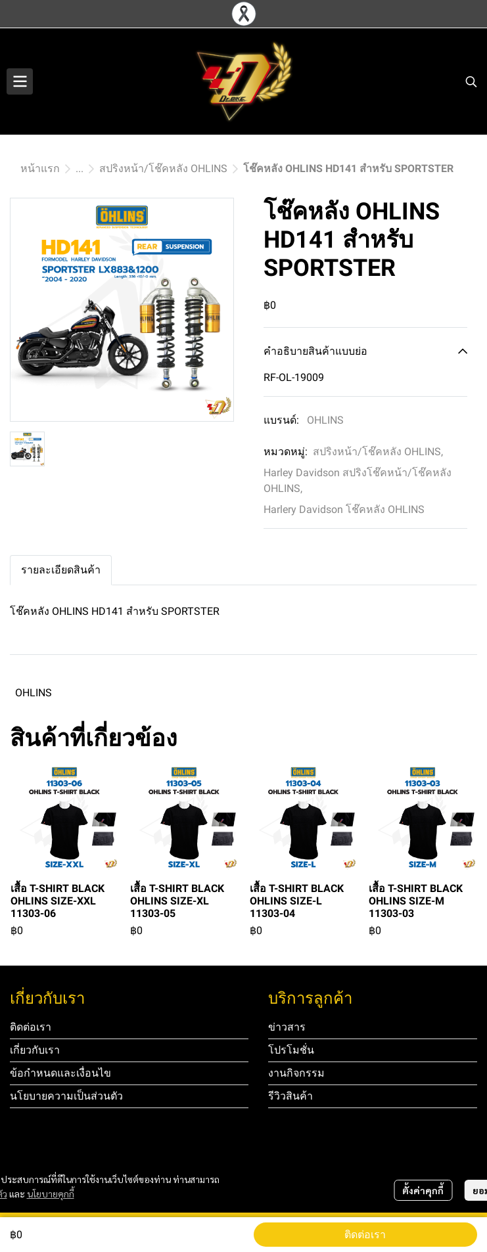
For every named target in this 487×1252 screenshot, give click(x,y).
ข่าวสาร (287, 1027)
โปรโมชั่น (291, 1050)
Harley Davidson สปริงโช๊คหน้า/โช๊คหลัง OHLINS (358, 480)
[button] (471, 81)
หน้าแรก (40, 168)
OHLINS (325, 420)
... (79, 168)
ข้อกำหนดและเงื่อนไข (60, 1073)
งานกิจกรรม (296, 1073)
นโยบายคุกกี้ (50, 1193)
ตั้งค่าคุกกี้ (423, 1190)
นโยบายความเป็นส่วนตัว (66, 1096)
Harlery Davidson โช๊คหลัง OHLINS (344, 509)
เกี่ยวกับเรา (35, 1050)
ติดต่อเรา (365, 1234)
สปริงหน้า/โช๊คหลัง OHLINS (163, 168)
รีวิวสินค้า (290, 1096)
